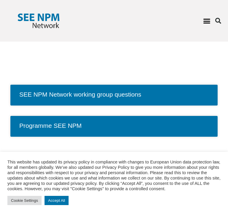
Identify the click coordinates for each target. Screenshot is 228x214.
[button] (206, 20)
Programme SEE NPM (50, 125)
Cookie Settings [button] (24, 200)
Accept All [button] (56, 200)
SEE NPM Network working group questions (80, 94)
